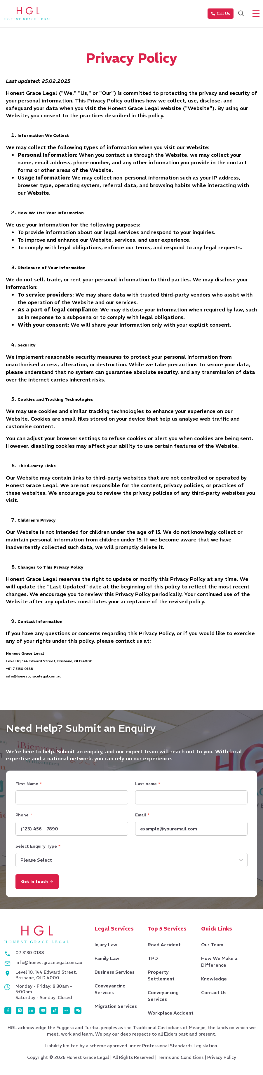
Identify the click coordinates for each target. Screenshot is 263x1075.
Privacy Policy (222, 1059)
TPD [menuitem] (153, 960)
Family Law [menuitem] (107, 960)
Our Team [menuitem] (212, 946)
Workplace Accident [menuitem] (171, 1014)
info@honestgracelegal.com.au (48, 964)
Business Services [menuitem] (115, 973)
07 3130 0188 (29, 954)
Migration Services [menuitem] (116, 1007)
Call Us (220, 13)
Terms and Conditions (180, 1059)
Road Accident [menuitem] (164, 946)
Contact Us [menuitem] (213, 994)
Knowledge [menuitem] (214, 980)
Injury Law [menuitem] (106, 946)
